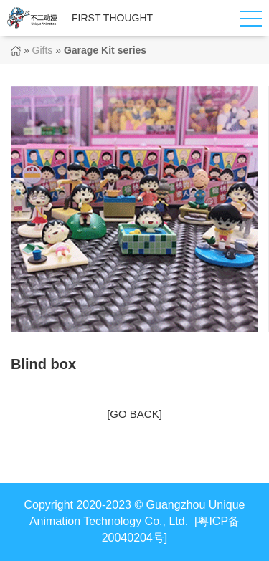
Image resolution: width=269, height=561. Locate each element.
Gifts (42, 50)
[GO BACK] (134, 414)
